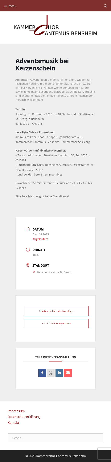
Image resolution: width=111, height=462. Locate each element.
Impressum (16, 411)
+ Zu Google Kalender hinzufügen (56, 311)
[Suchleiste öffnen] (105, 5)
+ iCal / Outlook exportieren (56, 323)
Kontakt (13, 422)
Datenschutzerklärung (24, 416)
